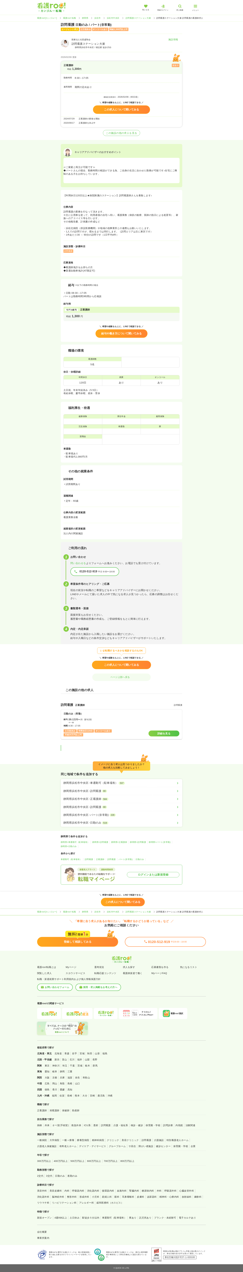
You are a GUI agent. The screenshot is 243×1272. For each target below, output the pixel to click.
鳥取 (62, 1083)
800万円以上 (127, 1161)
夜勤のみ (72, 1176)
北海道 (58, 1053)
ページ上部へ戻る (121, 677)
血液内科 (122, 1190)
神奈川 (56, 1065)
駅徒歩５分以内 (90, 1217)
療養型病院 (83, 1140)
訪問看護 (89, 859)
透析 (95, 1125)
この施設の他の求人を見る (121, 133)
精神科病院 (98, 1140)
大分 (84, 1095)
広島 (47, 1083)
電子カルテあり (187, 1217)
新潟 (57, 1059)
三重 (70, 1071)
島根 (70, 1083)
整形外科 (72, 1196)
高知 (70, 1089)
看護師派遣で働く (132, 973)
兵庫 (62, 1077)
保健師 (65, 1110)
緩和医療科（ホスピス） (110, 1202)
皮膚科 (140, 1196)
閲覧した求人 (44, 973)
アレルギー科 (86, 1202)
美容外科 (42, 1190)
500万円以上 (77, 1161)
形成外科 (84, 1196)
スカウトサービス (75, 973)
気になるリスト (188, 967)
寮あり (132, 1217)
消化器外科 (43, 1196)
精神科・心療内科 (169, 1196)
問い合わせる (78, 563)
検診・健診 (137, 1125)
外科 (159, 1190)
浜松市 (97, 18)
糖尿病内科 (148, 1190)
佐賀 (62, 1095)
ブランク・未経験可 (165, 1217)
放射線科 (187, 1196)
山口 (77, 1083)
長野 (94, 1059)
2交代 (40, 1176)
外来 (47, 1125)
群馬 (95, 1065)
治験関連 (190, 1125)
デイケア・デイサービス (92, 1146)
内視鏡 (179, 1125)
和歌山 (86, 1077)
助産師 (75, 1110)
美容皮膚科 (56, 1190)
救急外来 (76, 1125)
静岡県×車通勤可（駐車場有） (75, 842)
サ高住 (132, 1146)
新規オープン (44, 1217)
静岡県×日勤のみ (69, 846)
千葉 (72, 1065)
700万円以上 (111, 1161)
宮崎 (92, 1095)
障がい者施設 (146, 1146)
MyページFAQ (159, 973)
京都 (54, 1077)
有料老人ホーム (67, 1146)
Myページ (71, 967)
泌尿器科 (152, 1196)
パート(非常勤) (126, 859)
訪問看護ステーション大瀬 (138, 18)
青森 (66, 1053)
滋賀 (70, 1077)
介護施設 (159, 1140)
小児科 (95, 1196)
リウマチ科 (43, 1202)
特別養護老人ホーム (177, 1140)
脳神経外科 (58, 1196)
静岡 (62, 1071)
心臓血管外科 (186, 1190)
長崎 (69, 1095)
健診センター (163, 1146)
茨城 (79, 1065)
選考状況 (99, 967)
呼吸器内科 (78, 1190)
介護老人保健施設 (47, 1146)
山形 (97, 1053)
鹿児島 (101, 1095)
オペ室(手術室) (60, 1125)
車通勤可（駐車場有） (71, 859)
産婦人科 (107, 1196)
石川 (72, 1059)
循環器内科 (108, 1190)
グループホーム (117, 1146)
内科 (66, 1190)
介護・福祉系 (120, 1125)
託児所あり (145, 1217)
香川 (54, 1089)
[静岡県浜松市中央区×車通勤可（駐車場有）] (121, 783)
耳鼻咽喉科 (128, 1196)
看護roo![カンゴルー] (47, 18)
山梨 (87, 1059)
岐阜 (54, 1071)
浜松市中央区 (113, 18)
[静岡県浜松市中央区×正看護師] (121, 799)
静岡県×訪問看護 (100, 842)
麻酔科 (197, 1196)
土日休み (74, 1217)
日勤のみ (140, 859)
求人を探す (129, 967)
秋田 (89, 1053)
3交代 (49, 1176)
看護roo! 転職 (69, 18)
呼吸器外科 (170, 1190)
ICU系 (87, 1125)
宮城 (82, 1053)
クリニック (113, 1140)
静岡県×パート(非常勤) (160, 842)
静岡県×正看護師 (119, 842)
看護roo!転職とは (46, 967)
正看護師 (100, 859)
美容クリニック (130, 1140)
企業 (193, 1146)
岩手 (74, 1053)
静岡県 (85, 18)
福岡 (54, 1095)
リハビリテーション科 (64, 1202)
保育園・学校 (153, 1125)
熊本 (77, 1095)
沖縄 (110, 1095)
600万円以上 (94, 1161)
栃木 (87, 1065)
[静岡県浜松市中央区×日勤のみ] (121, 823)
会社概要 (42, 1232)
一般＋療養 (68, 1140)
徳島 (47, 1089)
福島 (104, 1053)
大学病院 (54, 1140)
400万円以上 (61, 1161)
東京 (47, 1065)
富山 (64, 1059)
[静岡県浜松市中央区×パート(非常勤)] (121, 815)
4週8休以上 (61, 1217)
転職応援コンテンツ (105, 973)
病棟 (39, 1125)
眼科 (116, 1196)
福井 (79, 1059)
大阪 (47, 1077)
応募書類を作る (159, 967)
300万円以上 (44, 1161)
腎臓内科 (134, 1190)
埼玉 (64, 1065)
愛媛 (62, 1089)
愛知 (47, 1071)
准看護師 (54, 1110)
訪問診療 (168, 1125)
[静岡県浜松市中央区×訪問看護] (121, 791)
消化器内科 (93, 1190)
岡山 (54, 1083)
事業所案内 (43, 1238)
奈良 (77, 1077)
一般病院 (42, 1140)
